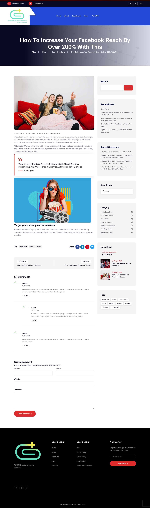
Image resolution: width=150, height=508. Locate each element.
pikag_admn (19, 133)
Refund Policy (81, 457)
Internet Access (106, 222)
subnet (103, 155)
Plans (86, 16)
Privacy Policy (81, 452)
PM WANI (95, 16)
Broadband (76, 16)
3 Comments (42, 133)
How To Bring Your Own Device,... (29, 267)
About (66, 16)
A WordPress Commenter (110, 152)
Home (58, 16)
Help (78, 448)
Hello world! (105, 109)
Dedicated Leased (107, 215)
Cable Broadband (54, 133)
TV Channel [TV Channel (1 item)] (115, 307)
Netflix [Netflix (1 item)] (111, 303)
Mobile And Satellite (108, 226)
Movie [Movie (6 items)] (104, 303)
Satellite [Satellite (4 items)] (127, 303)
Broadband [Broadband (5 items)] (105, 300)
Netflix (39, 248)
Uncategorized (106, 229)
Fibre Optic (105, 219)
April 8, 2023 (30, 133)
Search (104, 81)
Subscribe (123, 464)
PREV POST (22, 263)
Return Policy (81, 461)
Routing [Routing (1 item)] (119, 303)
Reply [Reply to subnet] (26, 297)
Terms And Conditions (84, 466)
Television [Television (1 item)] (105, 307)
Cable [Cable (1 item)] (114, 300)
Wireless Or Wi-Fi (107, 232)
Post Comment (25, 416)
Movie (32, 248)
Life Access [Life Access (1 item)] (123, 300)
